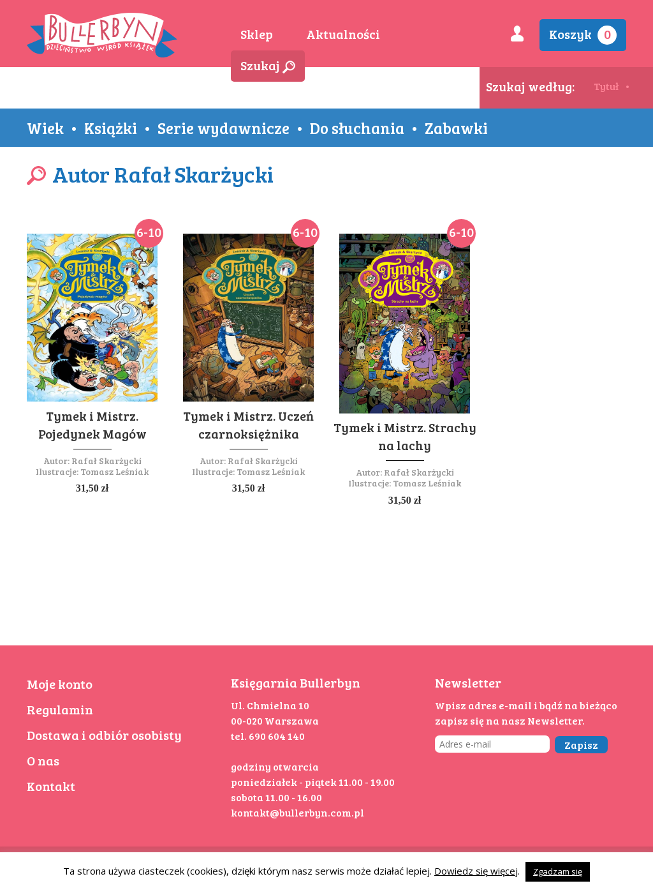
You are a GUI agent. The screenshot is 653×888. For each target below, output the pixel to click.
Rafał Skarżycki (106, 461)
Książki (110, 128)
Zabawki (456, 128)
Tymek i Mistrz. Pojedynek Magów (92, 424)
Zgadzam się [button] (557, 871)
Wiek (45, 128)
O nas (43, 760)
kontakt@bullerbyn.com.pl (297, 812)
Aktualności (343, 34)
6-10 (148, 232)
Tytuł (606, 86)
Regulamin (60, 709)
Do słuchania (357, 128)
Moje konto (59, 684)
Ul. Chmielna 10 (270, 705)
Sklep (256, 34)
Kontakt (51, 786)
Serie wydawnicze (224, 128)
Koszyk (583, 35)
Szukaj (267, 65)
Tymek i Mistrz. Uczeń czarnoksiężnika (248, 424)
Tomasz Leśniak (114, 471)
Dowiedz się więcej (476, 870)
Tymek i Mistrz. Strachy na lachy (405, 436)
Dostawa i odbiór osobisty (104, 735)
